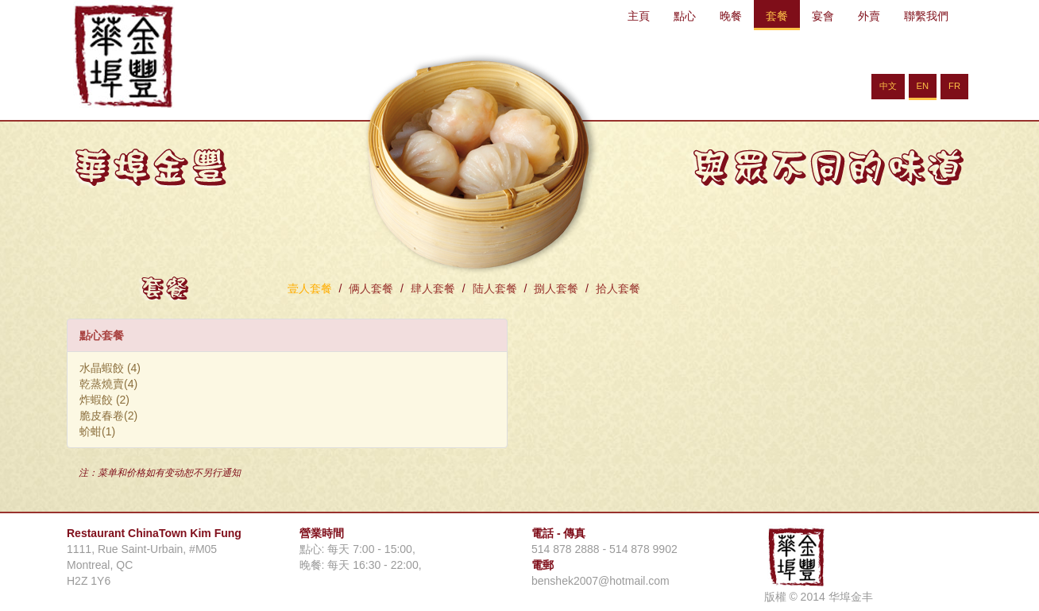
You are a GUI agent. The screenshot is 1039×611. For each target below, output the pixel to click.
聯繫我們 (926, 16)
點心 (685, 16)
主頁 (639, 16)
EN (923, 86)
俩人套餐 (371, 288)
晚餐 (731, 16)
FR (954, 86)
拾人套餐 (618, 288)
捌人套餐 (556, 288)
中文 (888, 86)
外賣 (869, 16)
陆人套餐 (495, 288)
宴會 (823, 16)
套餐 (777, 16)
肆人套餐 (433, 288)
